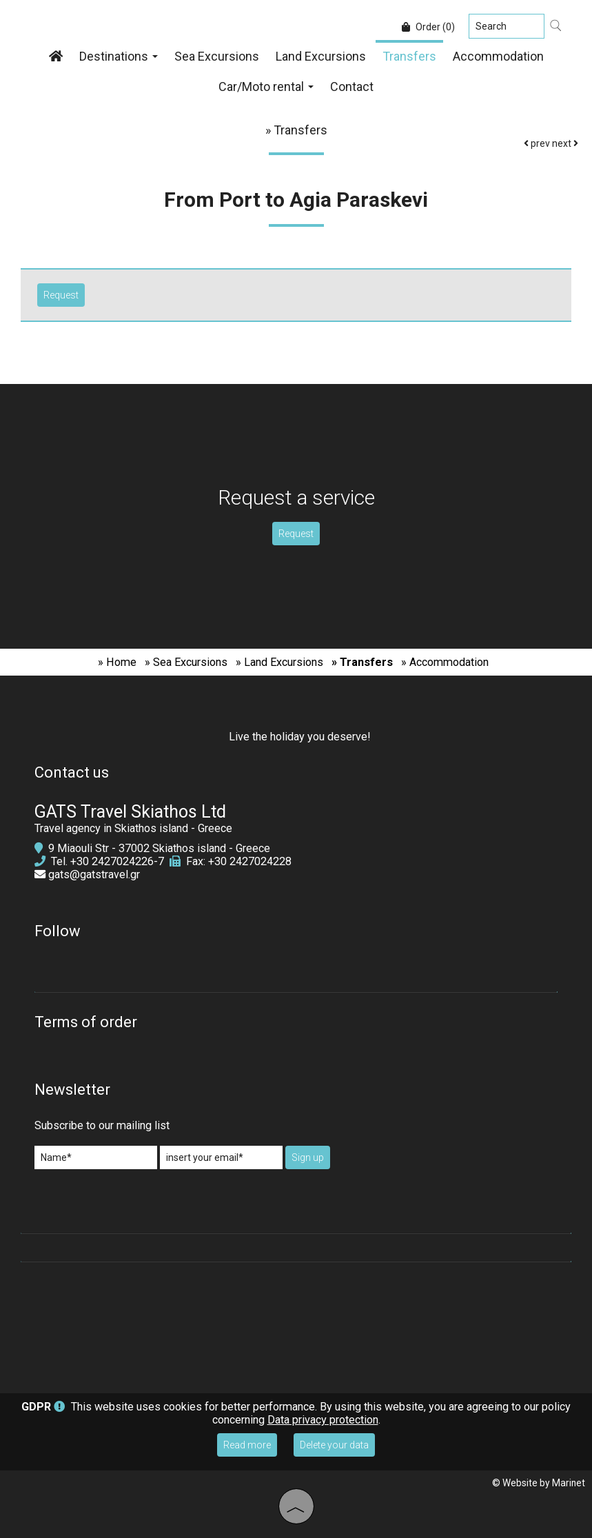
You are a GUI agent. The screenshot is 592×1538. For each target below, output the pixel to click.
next (565, 143)
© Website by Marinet (538, 1482)
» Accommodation (445, 662)
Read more (247, 1444)
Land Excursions (321, 56)
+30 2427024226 (112, 861)
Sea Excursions (216, 56)
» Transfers (362, 662)
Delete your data (334, 1444)
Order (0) (428, 26)
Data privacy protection (322, 1419)
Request (296, 533)
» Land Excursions (279, 662)
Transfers (409, 56)
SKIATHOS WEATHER (296, 1321)
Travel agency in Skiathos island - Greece (133, 828)
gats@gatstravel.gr (94, 874)
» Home (117, 662)
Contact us (71, 772)
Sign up (308, 1157)
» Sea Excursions (186, 662)
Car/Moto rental (266, 86)
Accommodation (498, 56)
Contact (352, 86)
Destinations (118, 56)
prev (537, 143)
